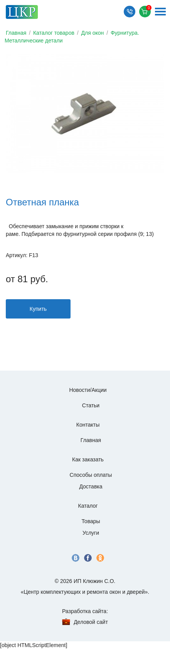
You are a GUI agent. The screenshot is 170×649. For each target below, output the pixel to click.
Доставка (90, 486)
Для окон (92, 33)
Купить (38, 309)
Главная (16, 33)
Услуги (90, 533)
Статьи (90, 405)
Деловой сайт (91, 622)
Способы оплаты (91, 475)
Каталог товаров (53, 33)
